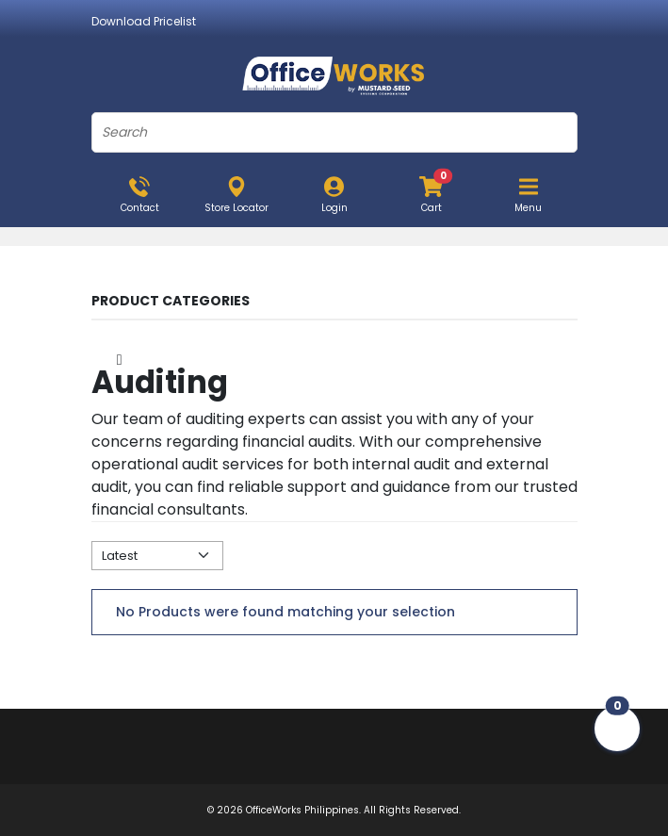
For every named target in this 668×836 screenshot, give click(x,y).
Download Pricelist (143, 21)
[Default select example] (157, 555)
